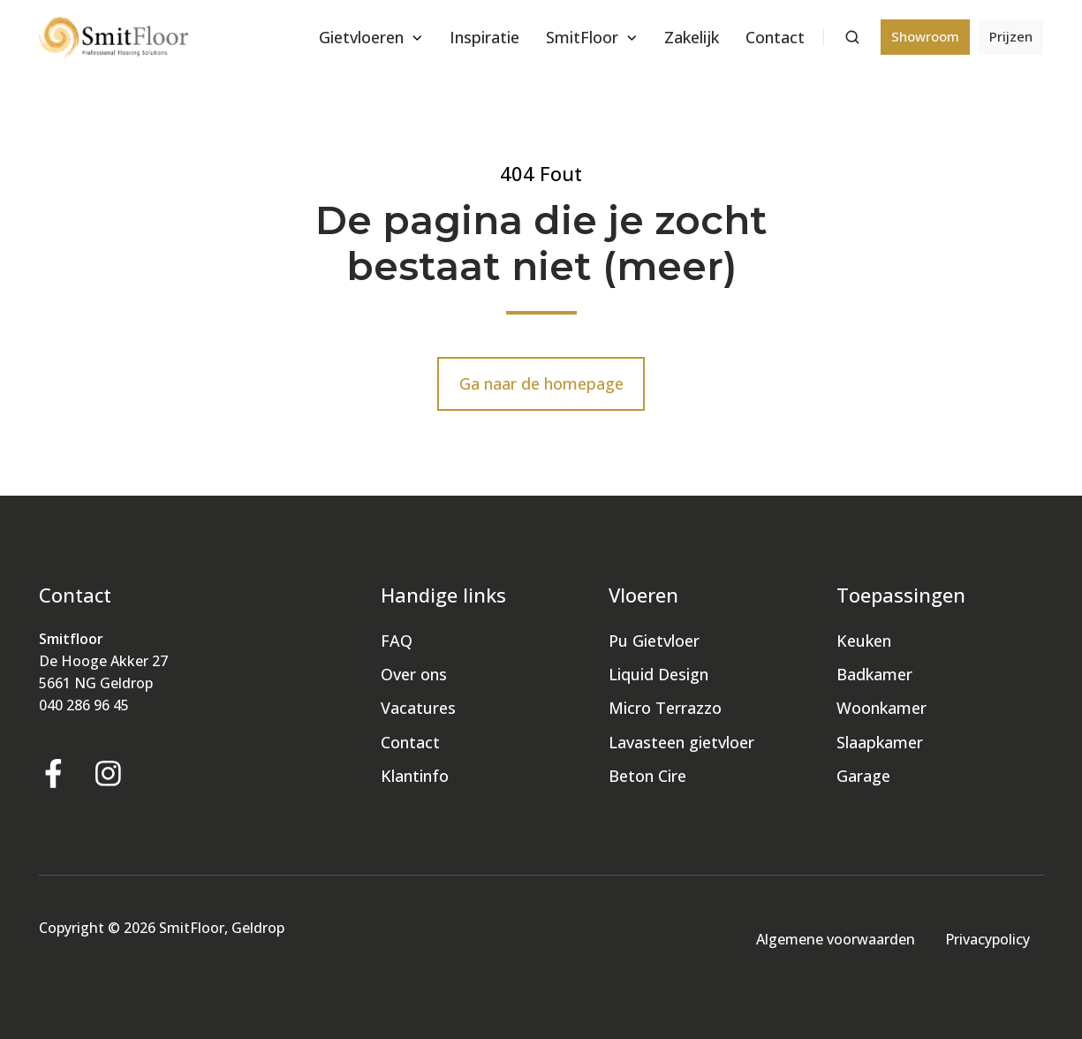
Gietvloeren (361, 37)
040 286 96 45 (84, 705)
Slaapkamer (879, 742)
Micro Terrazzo (665, 707)
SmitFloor (582, 37)
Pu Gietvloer (654, 640)
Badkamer (874, 674)
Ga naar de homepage (541, 383)
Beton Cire (647, 775)
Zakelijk (691, 37)
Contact (775, 37)
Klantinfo (415, 775)
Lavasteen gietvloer (681, 742)
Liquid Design (658, 674)
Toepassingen (900, 595)
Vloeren (643, 595)
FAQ (396, 640)
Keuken (863, 640)
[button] (852, 37)
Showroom (925, 36)
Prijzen (1011, 36)
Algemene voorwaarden (835, 939)
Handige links (443, 595)
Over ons (414, 674)
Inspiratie (484, 37)
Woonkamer (881, 707)
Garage (863, 775)
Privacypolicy (987, 939)
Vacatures (418, 707)
